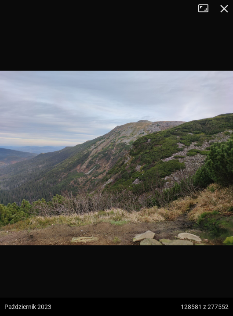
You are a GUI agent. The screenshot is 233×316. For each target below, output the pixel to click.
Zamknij (224, 9)
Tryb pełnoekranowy (206, 9)
